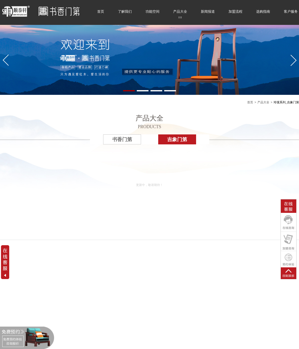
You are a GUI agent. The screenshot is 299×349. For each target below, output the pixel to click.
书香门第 (122, 139)
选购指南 (263, 11)
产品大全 (180, 11)
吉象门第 (177, 139)
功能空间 (152, 11)
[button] (129, 90)
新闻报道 (208, 11)
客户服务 (291, 11)
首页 (100, 11)
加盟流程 (235, 11)
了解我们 (125, 11)
